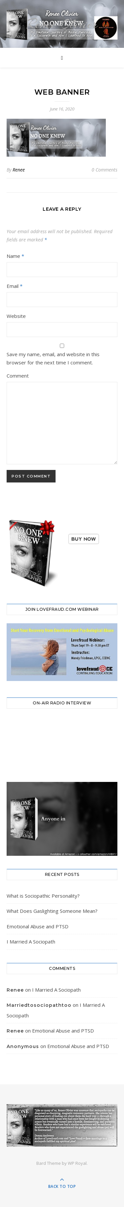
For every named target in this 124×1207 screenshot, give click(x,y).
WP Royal (77, 1163)
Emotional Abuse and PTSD (37, 926)
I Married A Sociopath (31, 941)
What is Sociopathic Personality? (43, 895)
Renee (19, 170)
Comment (18, 375)
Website (16, 316)
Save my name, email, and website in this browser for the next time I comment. (53, 358)
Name (15, 256)
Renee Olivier (62, 23)
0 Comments (104, 170)
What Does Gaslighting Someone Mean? (52, 911)
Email (14, 286)
